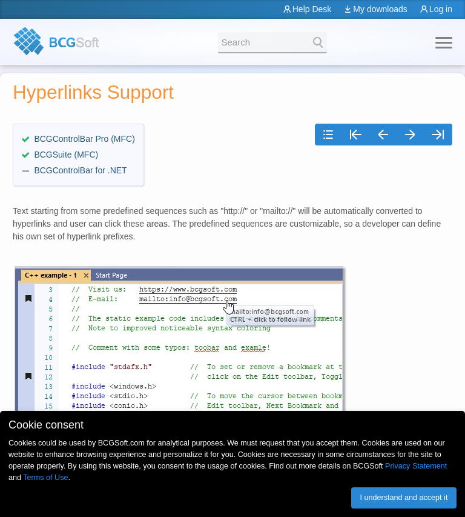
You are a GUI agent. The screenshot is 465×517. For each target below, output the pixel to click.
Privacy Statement (416, 466)
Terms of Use (45, 477)
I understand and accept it (403, 497)
